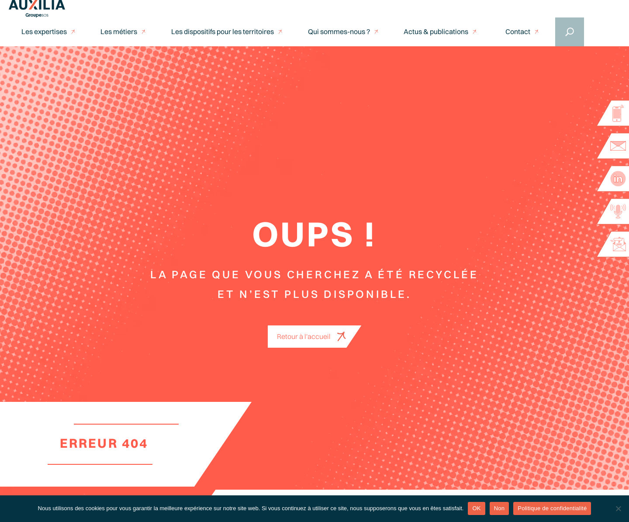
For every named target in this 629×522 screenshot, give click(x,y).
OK (476, 508)
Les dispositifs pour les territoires (222, 32)
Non (499, 508)
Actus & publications (436, 32)
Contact (517, 32)
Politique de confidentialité (552, 508)
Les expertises (44, 32)
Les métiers (118, 32)
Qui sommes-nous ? (339, 32)
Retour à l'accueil (304, 336)
